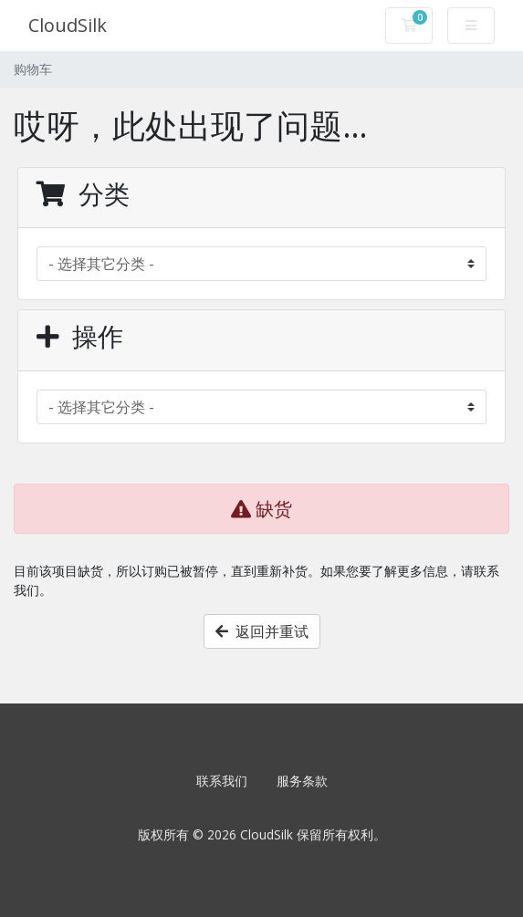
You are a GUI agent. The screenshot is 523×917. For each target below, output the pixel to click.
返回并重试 (262, 631)
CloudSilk (67, 25)
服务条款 (302, 780)
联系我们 (221, 780)
